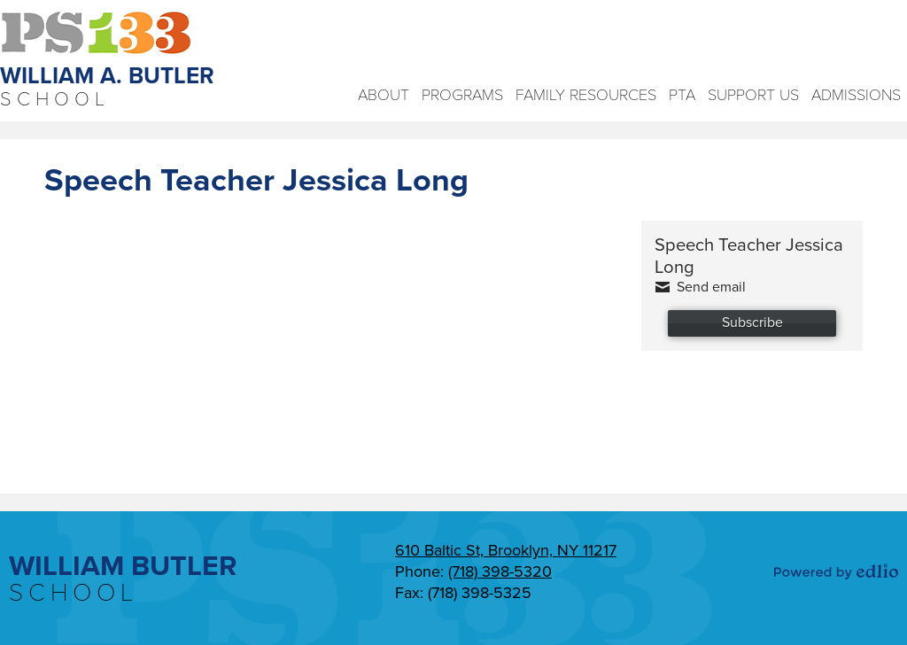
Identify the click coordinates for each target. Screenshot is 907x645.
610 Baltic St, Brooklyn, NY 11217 (505, 550)
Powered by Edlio (836, 571)
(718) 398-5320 (500, 571)
